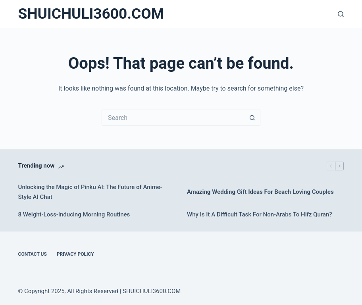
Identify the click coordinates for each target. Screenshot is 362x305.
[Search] (341, 14)
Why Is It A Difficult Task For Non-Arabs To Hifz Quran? (259, 214)
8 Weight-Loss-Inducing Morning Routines (74, 214)
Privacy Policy (75, 254)
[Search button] (252, 117)
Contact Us (32, 254)
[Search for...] (173, 117)
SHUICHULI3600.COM (91, 13)
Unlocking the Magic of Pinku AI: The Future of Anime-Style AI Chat (90, 192)
